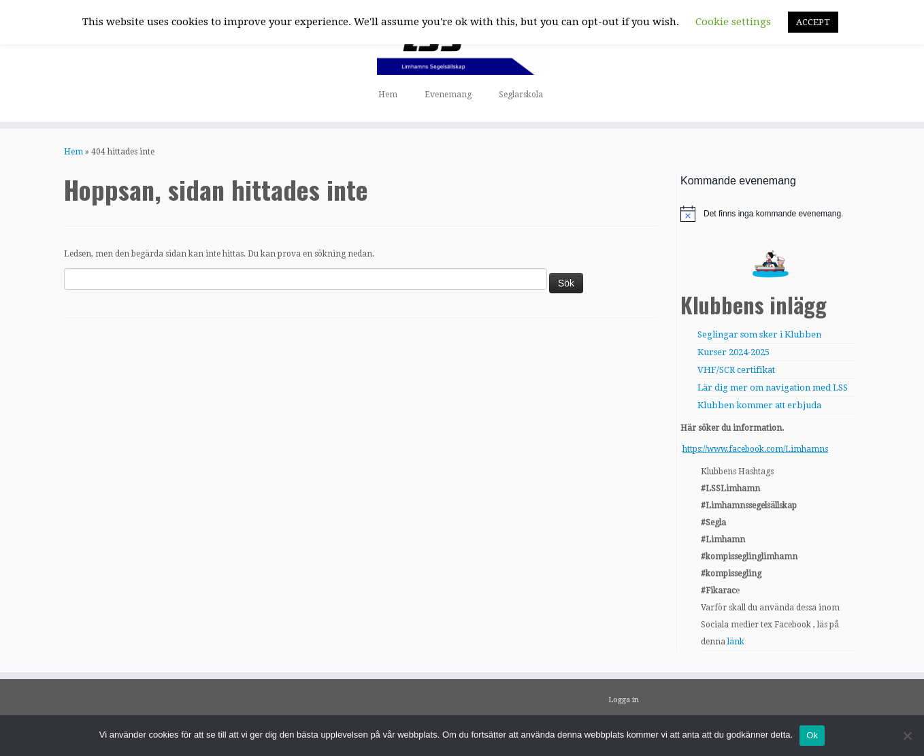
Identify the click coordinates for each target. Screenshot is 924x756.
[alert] (770, 214)
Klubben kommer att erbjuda (759, 405)
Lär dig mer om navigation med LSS (772, 387)
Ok (812, 735)
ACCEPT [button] (813, 22)
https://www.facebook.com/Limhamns (755, 449)
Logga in (623, 699)
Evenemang (448, 94)
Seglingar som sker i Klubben (759, 334)
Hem (387, 94)
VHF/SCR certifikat (736, 370)
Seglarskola (521, 94)
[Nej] (907, 735)
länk (735, 641)
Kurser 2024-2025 (733, 352)
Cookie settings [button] (733, 22)
